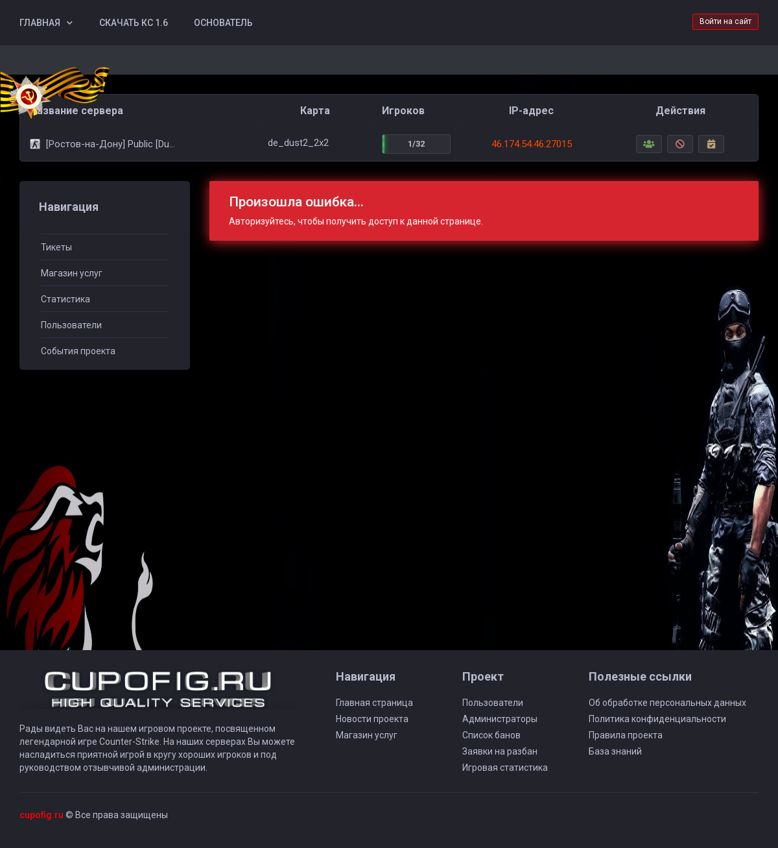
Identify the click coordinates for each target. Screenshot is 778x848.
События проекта (78, 351)
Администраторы (499, 719)
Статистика (65, 299)
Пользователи (71, 325)
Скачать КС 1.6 (133, 23)
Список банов (491, 735)
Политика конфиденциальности (657, 719)
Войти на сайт (725, 21)
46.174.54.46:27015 (531, 144)
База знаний (615, 751)
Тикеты (56, 247)
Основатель (223, 23)
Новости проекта (372, 719)
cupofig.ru (41, 815)
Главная (39, 23)
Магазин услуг (71, 273)
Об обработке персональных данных (667, 702)
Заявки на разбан (499, 751)
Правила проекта (626, 735)
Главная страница (374, 702)
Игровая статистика (505, 767)
